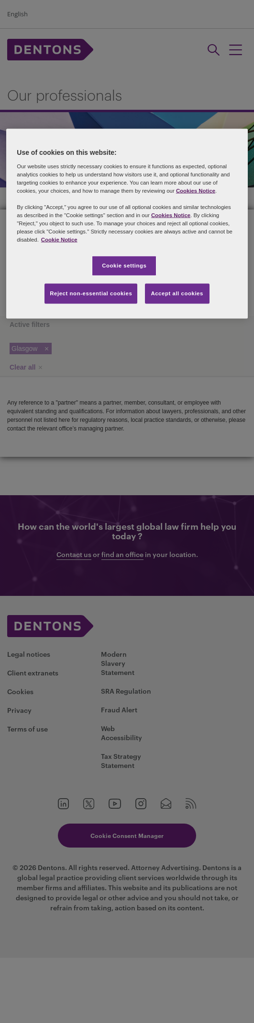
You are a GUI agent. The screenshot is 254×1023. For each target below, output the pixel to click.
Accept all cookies (177, 293)
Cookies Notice (195, 190)
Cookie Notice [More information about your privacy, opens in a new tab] (59, 240)
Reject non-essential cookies (91, 293)
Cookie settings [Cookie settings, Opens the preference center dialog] (124, 265)
